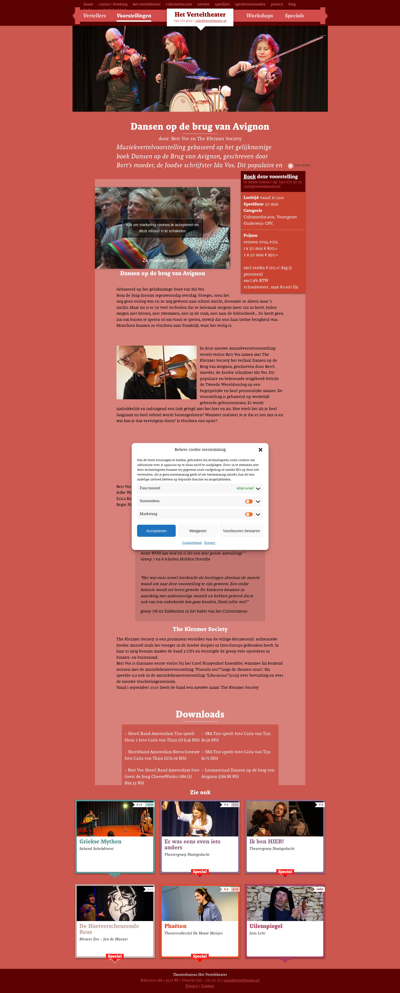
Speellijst (222, 4)
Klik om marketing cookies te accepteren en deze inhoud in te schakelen (162, 228)
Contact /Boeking (112, 4)
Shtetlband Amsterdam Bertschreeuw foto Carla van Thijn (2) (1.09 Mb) (162, 755)
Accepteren (156, 530)
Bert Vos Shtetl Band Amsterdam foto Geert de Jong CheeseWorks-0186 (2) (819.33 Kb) (161, 776)
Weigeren (198, 530)
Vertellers (94, 16)
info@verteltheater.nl (211, 21)
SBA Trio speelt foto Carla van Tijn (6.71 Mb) (236, 755)
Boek (250, 176)
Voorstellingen (134, 16)
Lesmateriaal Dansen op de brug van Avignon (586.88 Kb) (237, 773)
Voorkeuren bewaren (241, 530)
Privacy (209, 543)
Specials (294, 16)
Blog (292, 4)
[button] (260, 449)
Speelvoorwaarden (250, 4)
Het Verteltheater (146, 4)
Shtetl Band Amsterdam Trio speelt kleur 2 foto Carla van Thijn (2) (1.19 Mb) (161, 737)
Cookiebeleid (192, 543)
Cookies (207, 986)
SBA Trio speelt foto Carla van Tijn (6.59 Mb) (236, 737)
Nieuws (203, 4)
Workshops (259, 16)
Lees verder (303, 165)
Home (88, 4)
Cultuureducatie (179, 4)
